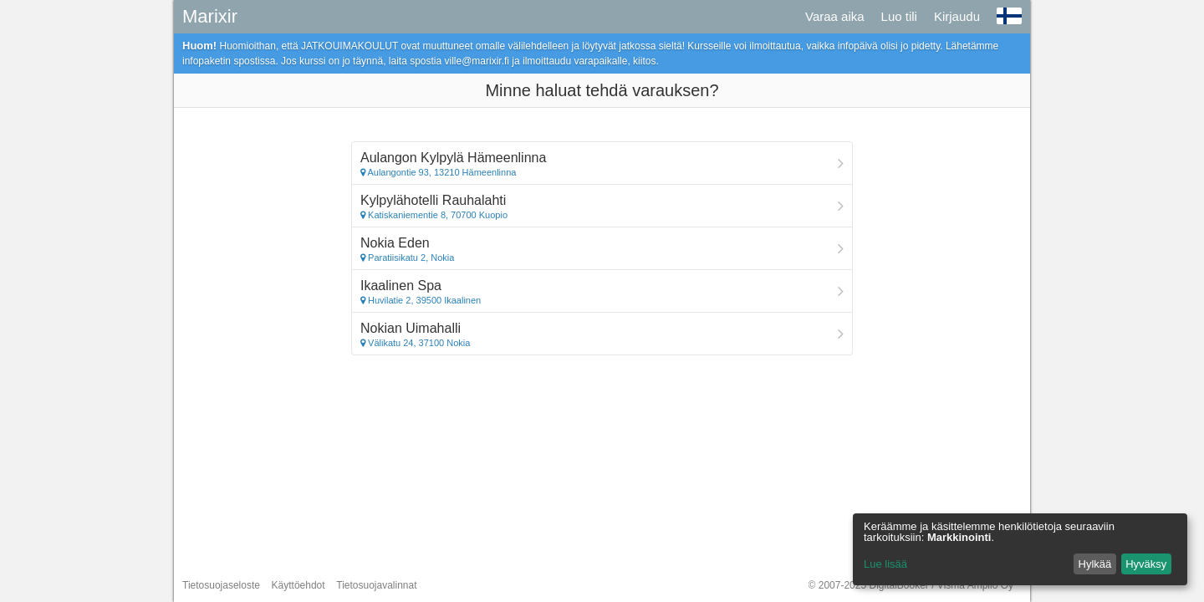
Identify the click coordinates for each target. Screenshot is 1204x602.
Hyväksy (1145, 564)
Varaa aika (835, 16)
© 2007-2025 (911, 585)
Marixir (209, 16)
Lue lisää (885, 564)
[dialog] (1020, 549)
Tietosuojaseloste (221, 585)
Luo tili (899, 16)
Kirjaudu (957, 16)
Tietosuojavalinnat (376, 585)
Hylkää (1095, 564)
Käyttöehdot (298, 585)
